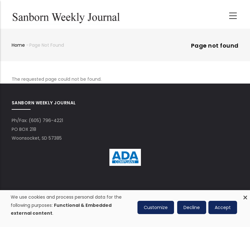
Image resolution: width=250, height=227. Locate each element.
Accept (223, 207)
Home (18, 45)
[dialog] (125, 208)
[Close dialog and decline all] (245, 194)
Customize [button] (156, 207)
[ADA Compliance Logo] (125, 153)
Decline (191, 207)
